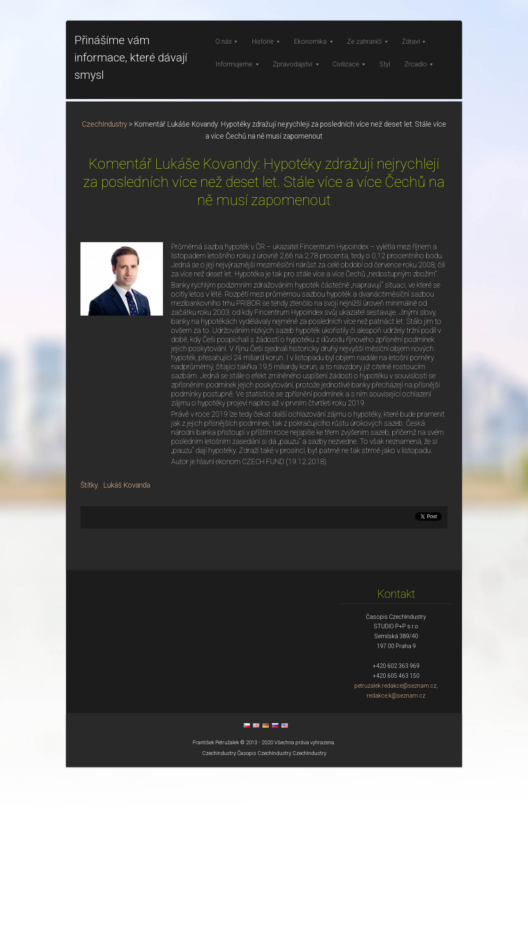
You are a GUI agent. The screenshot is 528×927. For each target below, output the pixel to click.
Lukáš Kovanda (126, 645)
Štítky (89, 645)
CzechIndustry (104, 284)
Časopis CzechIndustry (264, 913)
